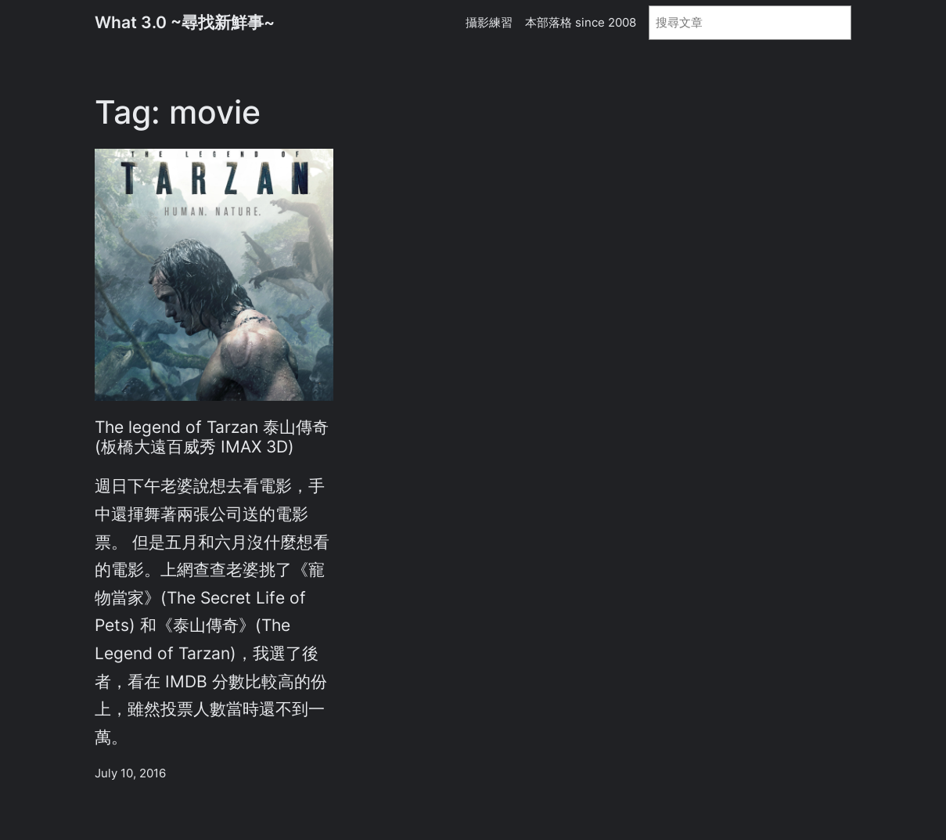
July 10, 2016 (130, 773)
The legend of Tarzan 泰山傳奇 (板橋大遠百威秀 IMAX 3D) (212, 436)
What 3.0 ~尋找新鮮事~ (185, 22)
